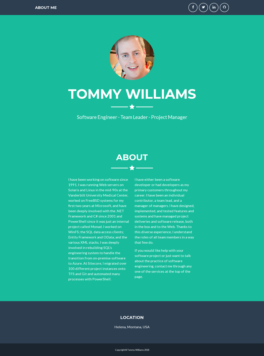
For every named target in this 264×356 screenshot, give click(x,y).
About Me (51, 9)
